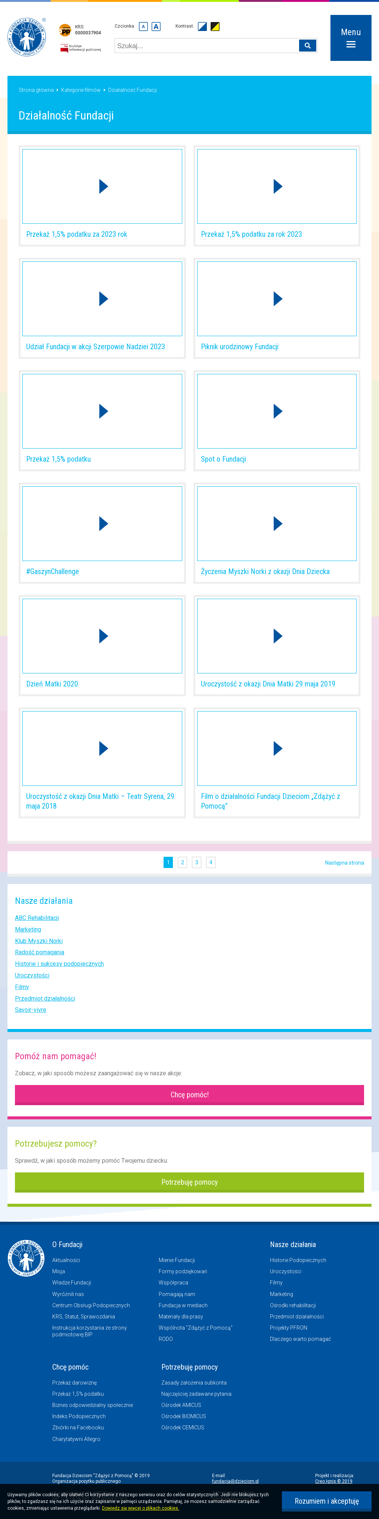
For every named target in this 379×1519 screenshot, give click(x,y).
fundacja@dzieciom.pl (235, 1481)
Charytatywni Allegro (76, 1439)
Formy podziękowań (183, 1271)
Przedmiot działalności (45, 998)
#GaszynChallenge (52, 571)
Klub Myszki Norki (39, 941)
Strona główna (36, 90)
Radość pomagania (39, 952)
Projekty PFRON (288, 1328)
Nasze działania (293, 1244)
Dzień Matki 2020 (52, 683)
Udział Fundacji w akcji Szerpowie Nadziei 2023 (95, 346)
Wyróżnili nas (68, 1294)
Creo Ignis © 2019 (333, 1481)
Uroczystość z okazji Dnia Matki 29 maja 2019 (268, 683)
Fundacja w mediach (183, 1305)
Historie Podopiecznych (298, 1260)
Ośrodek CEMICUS (182, 1427)
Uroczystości (32, 975)
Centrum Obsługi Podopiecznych (91, 1305)
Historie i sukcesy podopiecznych (59, 963)
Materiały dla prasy (181, 1317)
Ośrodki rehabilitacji (293, 1305)
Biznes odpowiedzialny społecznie (92, 1405)
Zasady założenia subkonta (194, 1383)
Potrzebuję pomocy (189, 1182)
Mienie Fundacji (177, 1260)
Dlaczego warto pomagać (300, 1339)
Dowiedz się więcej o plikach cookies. (140, 1508)
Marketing (28, 929)
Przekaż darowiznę (74, 1383)
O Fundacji (67, 1244)
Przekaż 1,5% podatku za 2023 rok (76, 234)
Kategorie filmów (81, 90)
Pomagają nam (177, 1294)
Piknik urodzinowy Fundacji (240, 346)
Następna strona (344, 863)
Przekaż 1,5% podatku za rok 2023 (251, 234)
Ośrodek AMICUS (181, 1405)
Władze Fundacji (71, 1283)
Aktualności (66, 1260)
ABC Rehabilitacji (37, 917)
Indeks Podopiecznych (79, 1416)
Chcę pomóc (70, 1367)
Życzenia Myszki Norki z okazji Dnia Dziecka (265, 571)
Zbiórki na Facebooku (78, 1427)
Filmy (22, 987)
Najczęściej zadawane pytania (196, 1394)
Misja (58, 1271)
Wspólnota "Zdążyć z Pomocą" (196, 1328)
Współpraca (173, 1283)
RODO (166, 1339)
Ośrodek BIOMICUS (183, 1416)
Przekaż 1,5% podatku (58, 459)
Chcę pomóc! (190, 1094)
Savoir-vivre (30, 1009)
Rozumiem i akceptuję (327, 1501)
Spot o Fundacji (223, 459)
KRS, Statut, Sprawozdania (83, 1317)
